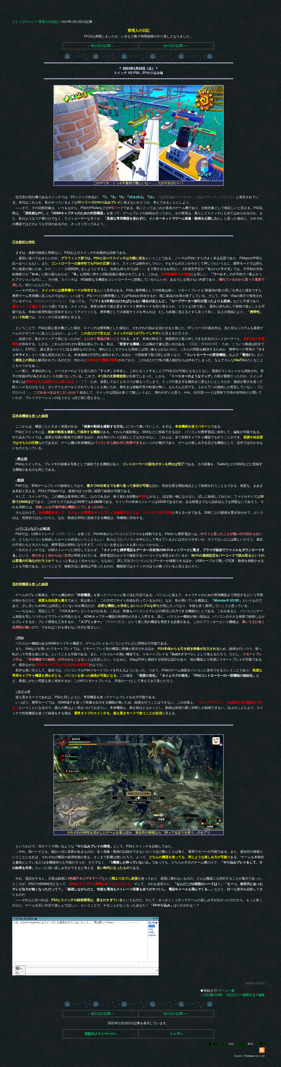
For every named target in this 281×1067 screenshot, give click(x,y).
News (151, 926)
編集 (261, 995)
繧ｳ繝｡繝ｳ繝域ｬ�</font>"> (80, 941)
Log (150, 929)
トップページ (25, 21)
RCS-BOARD (85, 976)
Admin (152, 935)
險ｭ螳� (153, 922)
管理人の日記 (48, 21)
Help (151, 932)
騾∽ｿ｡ (19, 970)
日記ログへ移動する (241, 995)
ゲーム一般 (226, 990)
